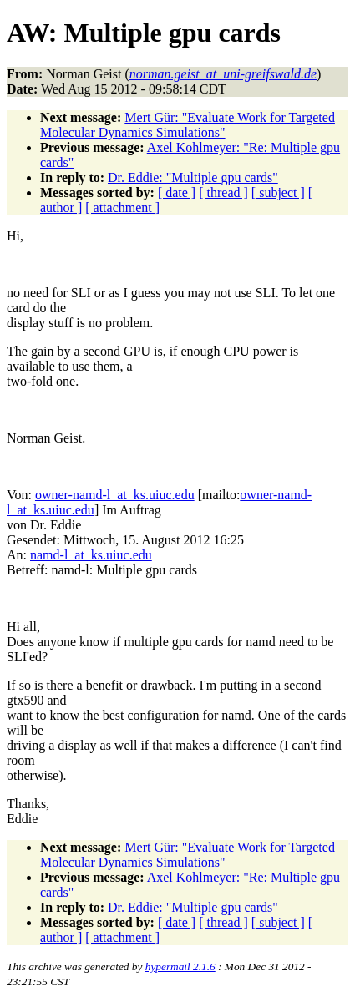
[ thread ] (223, 192)
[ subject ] (278, 192)
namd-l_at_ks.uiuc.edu (91, 555)
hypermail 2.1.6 (180, 966)
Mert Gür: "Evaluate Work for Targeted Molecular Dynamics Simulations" (187, 124)
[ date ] (176, 192)
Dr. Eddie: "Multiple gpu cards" (193, 177)
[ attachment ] (122, 207)
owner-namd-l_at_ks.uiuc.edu (115, 495)
